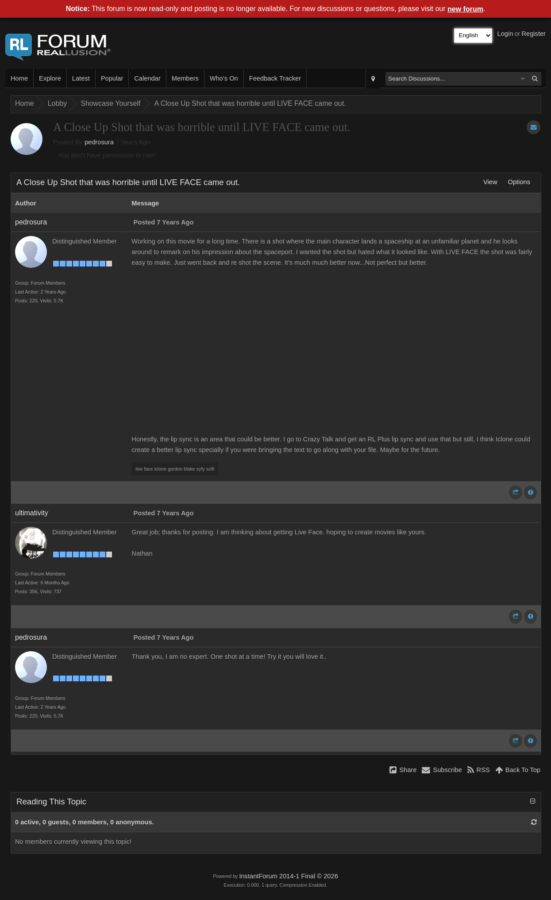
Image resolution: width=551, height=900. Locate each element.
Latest (81, 78)
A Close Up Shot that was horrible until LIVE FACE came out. (250, 103)
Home (19, 78)
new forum (465, 9)
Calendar (147, 78)
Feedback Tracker (275, 78)
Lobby (57, 103)
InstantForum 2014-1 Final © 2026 (288, 876)
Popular (112, 78)
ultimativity (31, 513)
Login (505, 33)
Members (185, 78)
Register (533, 33)
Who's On (223, 78)
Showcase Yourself (110, 103)
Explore (50, 78)
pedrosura (99, 142)
